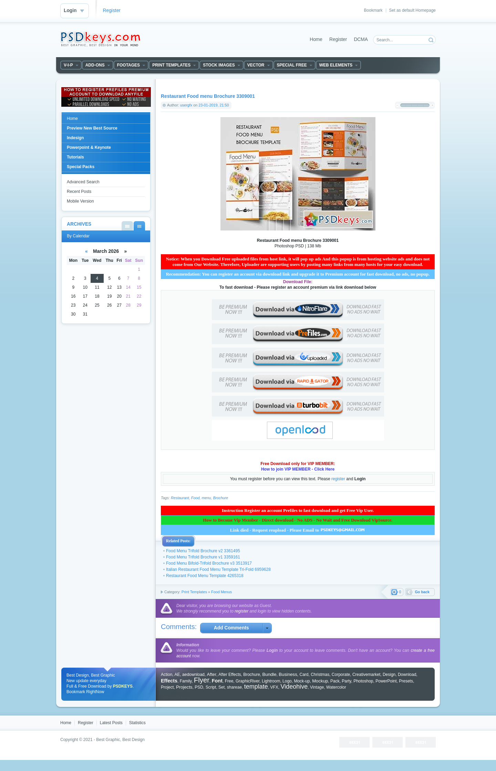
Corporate (341, 674)
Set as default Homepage (412, 10)
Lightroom (271, 681)
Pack (335, 681)
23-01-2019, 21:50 (213, 105)
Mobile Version (80, 201)
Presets (406, 681)
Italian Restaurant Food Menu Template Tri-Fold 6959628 (218, 569)
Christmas (320, 674)
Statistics (137, 722)
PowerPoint (385, 681)
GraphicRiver (247, 681)
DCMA (361, 39)
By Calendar (139, 225)
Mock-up (302, 681)
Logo (287, 681)
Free (229, 681)
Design (389, 674)
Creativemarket (366, 674)
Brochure (220, 498)
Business (288, 674)
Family (186, 681)
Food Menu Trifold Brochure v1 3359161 (203, 557)
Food (195, 498)
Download (407, 674)
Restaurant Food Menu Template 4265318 (205, 575)
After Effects (229, 674)
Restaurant (180, 498)
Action (166, 674)
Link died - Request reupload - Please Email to (298, 530)
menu (206, 498)
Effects (169, 680)
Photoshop (363, 681)
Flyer (201, 680)
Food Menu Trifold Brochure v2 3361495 (203, 550)
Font (217, 680)
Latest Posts (111, 722)
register (338, 478)
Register (112, 10)
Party (346, 681)
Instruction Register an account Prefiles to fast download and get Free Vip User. (298, 510)
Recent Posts (79, 191)
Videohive (294, 686)
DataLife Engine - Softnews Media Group (100, 39)
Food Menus (221, 592)
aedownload (193, 674)
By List (127, 225)
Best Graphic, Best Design (120, 739)
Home (316, 39)
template (256, 686)
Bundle (269, 674)
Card (303, 674)
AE (177, 674)
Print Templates (194, 592)
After (211, 674)
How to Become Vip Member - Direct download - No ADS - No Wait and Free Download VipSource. (298, 520)
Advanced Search (83, 181)
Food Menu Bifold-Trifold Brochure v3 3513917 (209, 563)
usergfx (186, 105)
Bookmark (373, 10)
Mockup (320, 680)
